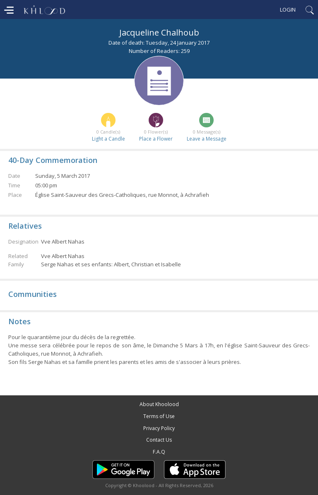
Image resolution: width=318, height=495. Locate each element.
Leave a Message (206, 138)
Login (288, 9)
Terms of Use (159, 416)
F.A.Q (159, 451)
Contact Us (159, 439)
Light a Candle (108, 138)
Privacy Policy (159, 428)
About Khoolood (159, 404)
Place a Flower (156, 138)
